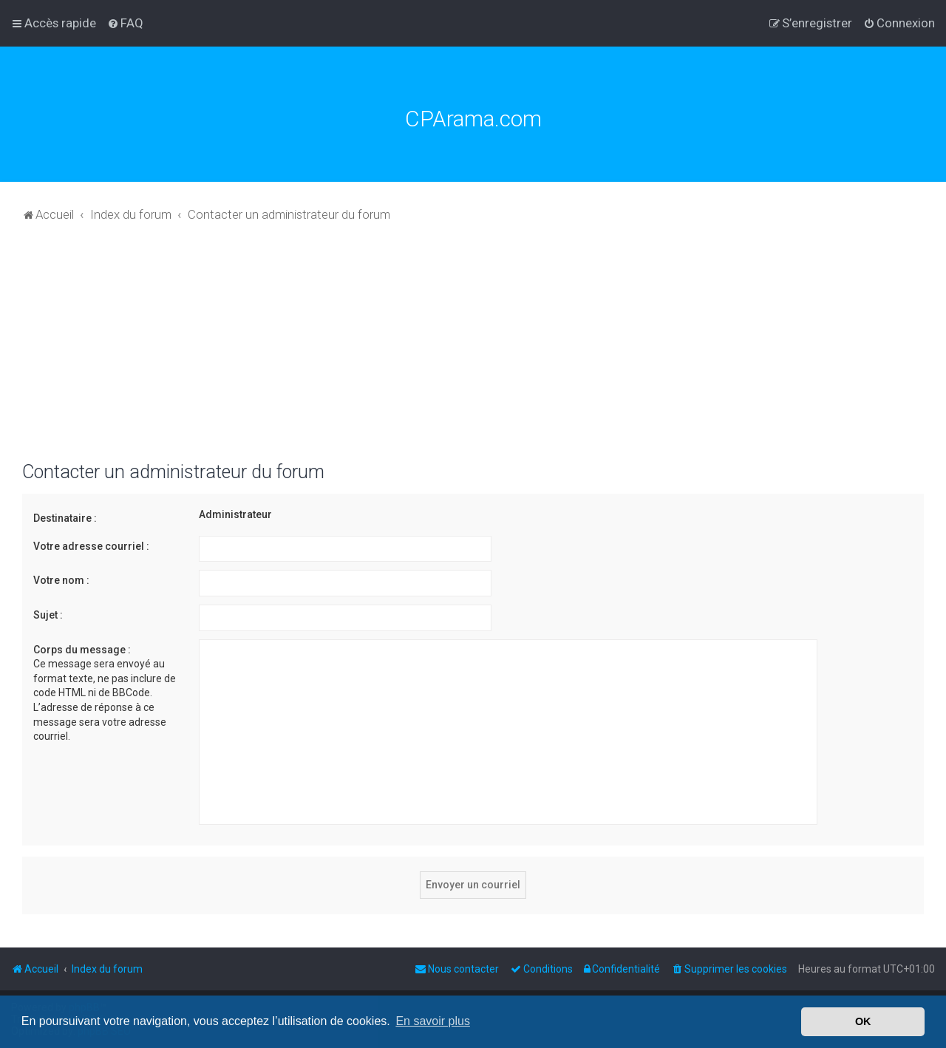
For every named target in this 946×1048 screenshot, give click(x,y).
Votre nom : (61, 580)
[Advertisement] (473, 350)
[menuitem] (125, 23)
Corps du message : (82, 650)
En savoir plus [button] (432, 1021)
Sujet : (48, 615)
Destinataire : (65, 518)
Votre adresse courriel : (91, 546)
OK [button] (863, 1021)
